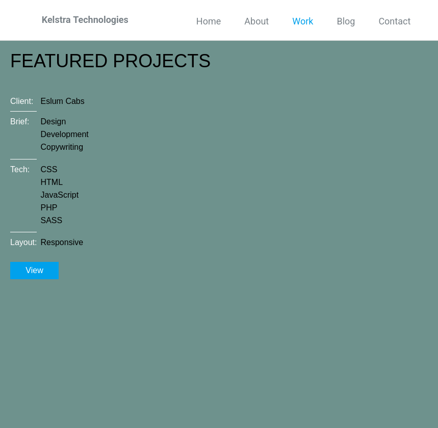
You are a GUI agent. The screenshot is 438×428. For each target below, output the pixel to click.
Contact (394, 21)
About (256, 21)
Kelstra (85, 19)
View (34, 270)
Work (302, 21)
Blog (346, 21)
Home (208, 21)
